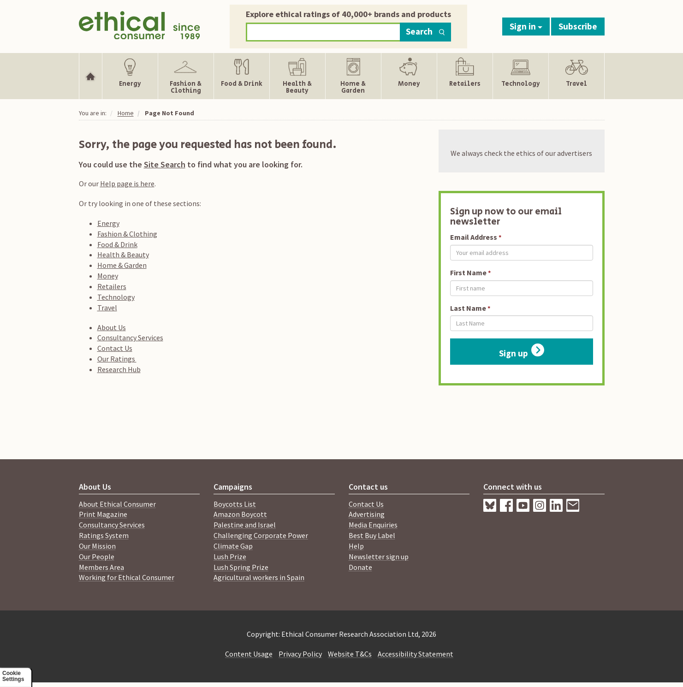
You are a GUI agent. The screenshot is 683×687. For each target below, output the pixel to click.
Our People (96, 556)
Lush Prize (230, 556)
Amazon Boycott (240, 514)
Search (425, 31)
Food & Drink (117, 244)
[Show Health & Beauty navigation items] (297, 76)
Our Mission (97, 546)
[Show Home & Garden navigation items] (353, 76)
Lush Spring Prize (241, 567)
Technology (116, 297)
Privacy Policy (300, 653)
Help (356, 546)
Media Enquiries (373, 524)
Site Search (164, 164)
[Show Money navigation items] (409, 76)
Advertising (367, 514)
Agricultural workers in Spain (259, 577)
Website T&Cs (350, 653)
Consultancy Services (130, 337)
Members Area (101, 567)
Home (126, 113)
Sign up (521, 351)
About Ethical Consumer (117, 504)
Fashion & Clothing (127, 233)
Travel (107, 307)
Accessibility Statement (415, 653)
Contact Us (114, 348)
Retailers (111, 286)
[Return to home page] (139, 24)
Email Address (473, 237)
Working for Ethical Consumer (126, 577)
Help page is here (127, 183)
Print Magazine (103, 514)
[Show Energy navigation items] (130, 76)
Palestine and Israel (245, 524)
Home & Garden (122, 265)
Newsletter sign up (379, 556)
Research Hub (119, 369)
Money (107, 275)
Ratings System (104, 535)
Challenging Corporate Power (261, 535)
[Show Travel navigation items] (576, 76)
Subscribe (577, 26)
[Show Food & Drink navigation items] (241, 76)
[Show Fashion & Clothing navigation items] (186, 76)
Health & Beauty (123, 254)
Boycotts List (235, 504)
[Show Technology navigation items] (520, 76)
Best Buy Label (372, 535)
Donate (360, 567)
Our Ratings (117, 358)
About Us (111, 327)
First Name (468, 272)
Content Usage (249, 653)
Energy (108, 223)
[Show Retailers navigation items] (465, 76)
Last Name (468, 308)
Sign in (526, 26)
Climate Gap (233, 546)
